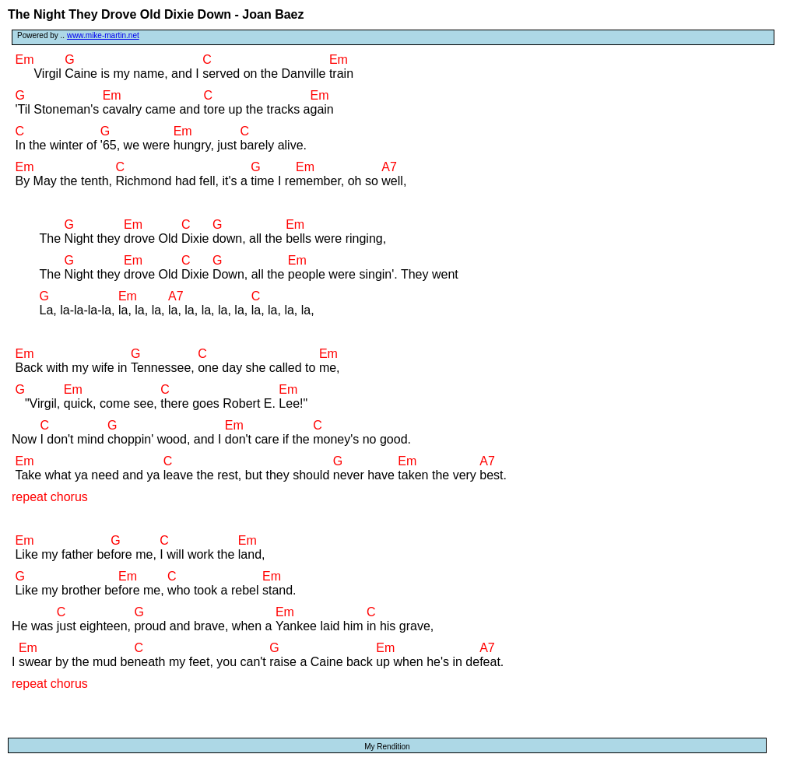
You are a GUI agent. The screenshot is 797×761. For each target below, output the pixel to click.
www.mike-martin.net (103, 35)
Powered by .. (78, 35)
